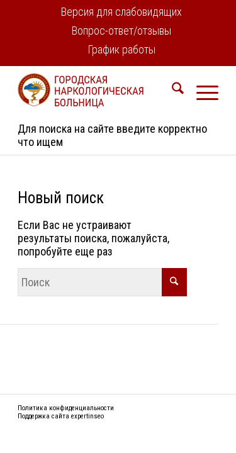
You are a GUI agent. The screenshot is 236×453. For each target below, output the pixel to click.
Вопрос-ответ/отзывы (121, 30)
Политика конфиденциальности (66, 408)
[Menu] (201, 90)
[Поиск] (171, 90)
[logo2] (98, 90)
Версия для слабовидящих (121, 11)
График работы (121, 49)
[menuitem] (121, 13)
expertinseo (87, 416)
